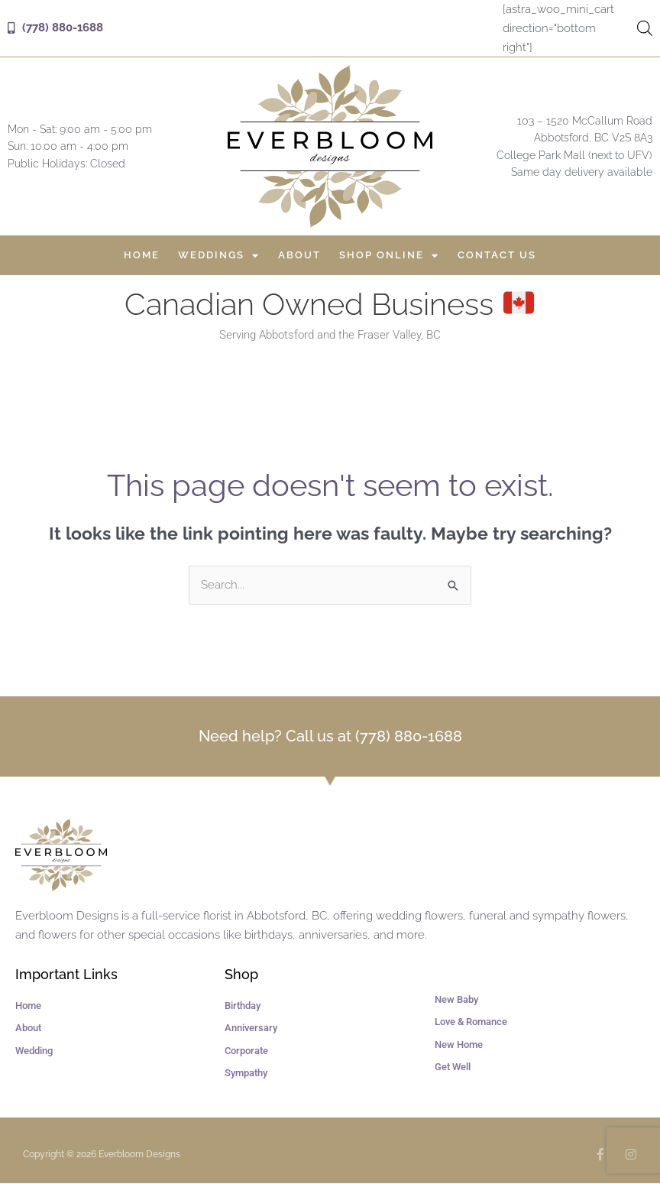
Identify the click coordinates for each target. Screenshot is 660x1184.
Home (142, 255)
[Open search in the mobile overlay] (643, 28)
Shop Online (389, 255)
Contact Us (497, 255)
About (299, 255)
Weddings (219, 255)
